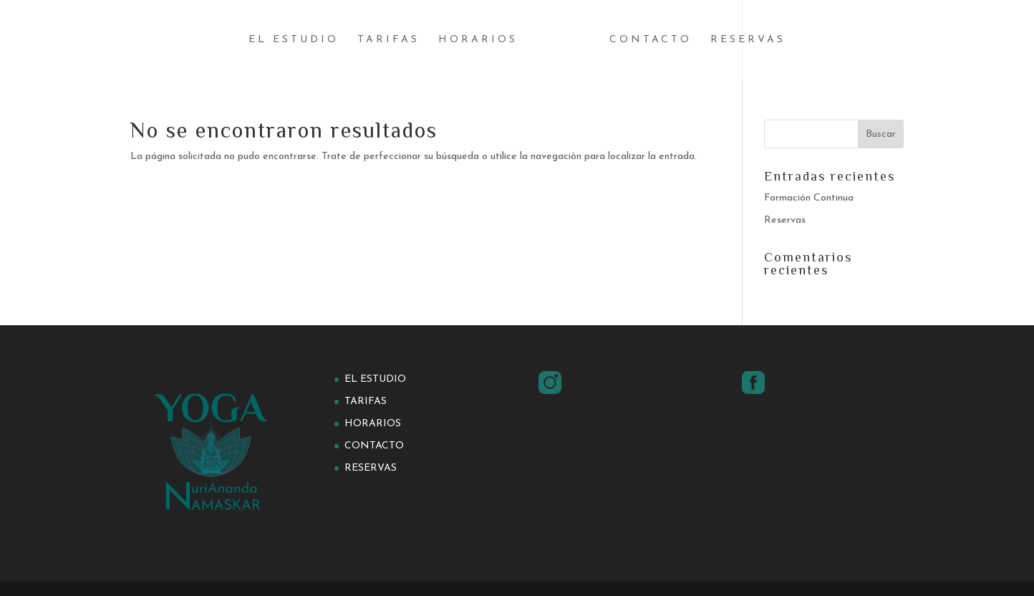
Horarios (478, 40)
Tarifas (388, 40)
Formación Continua (809, 198)
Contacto (650, 40)
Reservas (748, 40)
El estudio (293, 40)
